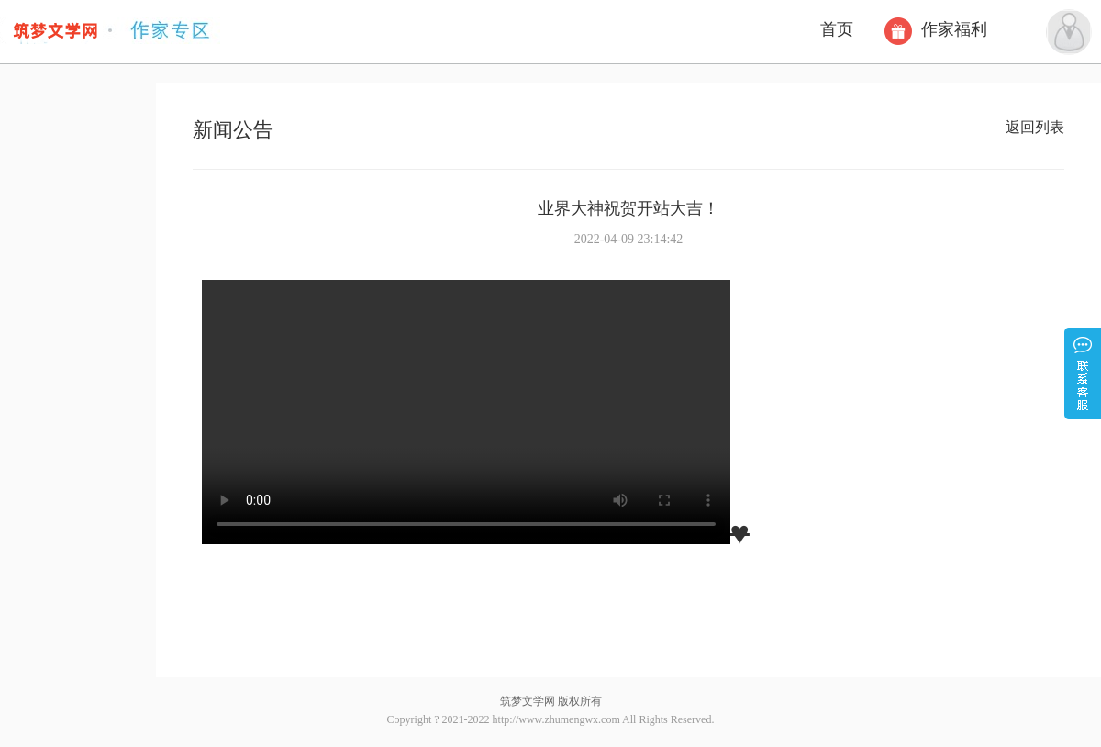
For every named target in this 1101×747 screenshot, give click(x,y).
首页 (836, 29)
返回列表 (1035, 127)
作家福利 (938, 29)
